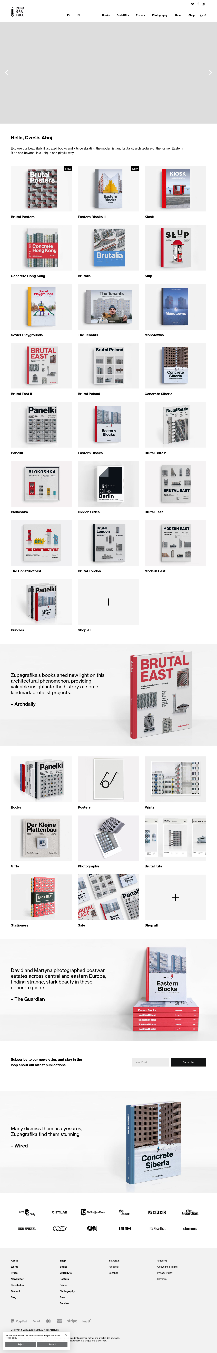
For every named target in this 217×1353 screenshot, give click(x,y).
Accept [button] (52, 1344)
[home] (17, 12)
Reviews (161, 1279)
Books (63, 1266)
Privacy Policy (164, 1272)
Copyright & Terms (167, 1266)
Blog (13, 1297)
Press (14, 1272)
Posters (64, 1279)
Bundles (64, 1303)
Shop (63, 1260)
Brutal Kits (66, 1272)
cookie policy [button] (11, 1338)
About (14, 1260)
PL (79, 15)
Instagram (114, 1260)
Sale (62, 1297)
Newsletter (17, 1279)
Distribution (17, 1285)
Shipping (162, 1260)
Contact (15, 1291)
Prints (63, 1285)
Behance (113, 1272)
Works (14, 1266)
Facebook (113, 1266)
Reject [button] (20, 1344)
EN (69, 15)
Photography (67, 1291)
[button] (7, 73)
